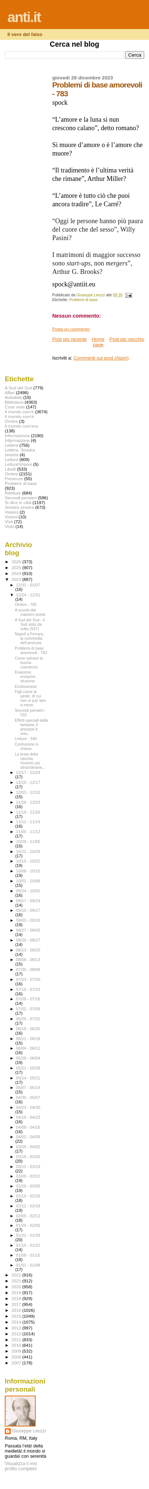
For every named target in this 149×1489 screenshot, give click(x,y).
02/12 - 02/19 (28, 1206)
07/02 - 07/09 (28, 1009)
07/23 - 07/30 (28, 979)
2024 (16, 573)
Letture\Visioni (18, 464)
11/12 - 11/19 (28, 822)
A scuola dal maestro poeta (30, 612)
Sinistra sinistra (19, 507)
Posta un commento (71, 329)
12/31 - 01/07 (28, 585)
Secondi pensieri (21, 497)
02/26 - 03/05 (28, 1186)
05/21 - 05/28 (28, 1068)
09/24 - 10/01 (28, 891)
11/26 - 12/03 (28, 802)
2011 (16, 1339)
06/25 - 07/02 (28, 1019)
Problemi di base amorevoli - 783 (31, 650)
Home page (98, 341)
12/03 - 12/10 (28, 792)
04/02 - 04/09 (28, 1137)
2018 (16, 1298)
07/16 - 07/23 (28, 989)
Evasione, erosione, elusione (25, 676)
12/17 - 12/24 (28, 772)
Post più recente (69, 339)
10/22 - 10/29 (28, 851)
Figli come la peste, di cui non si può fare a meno (30, 698)
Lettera (11, 445)
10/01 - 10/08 (28, 881)
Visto (9, 526)
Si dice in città (18, 502)
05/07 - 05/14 (28, 1087)
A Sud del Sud (18, 387)
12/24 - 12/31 (28, 595)
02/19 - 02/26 (28, 1196)
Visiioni (11, 512)
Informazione (17, 435)
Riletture (13, 492)
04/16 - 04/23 (28, 1117)
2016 (16, 1310)
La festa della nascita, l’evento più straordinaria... (30, 761)
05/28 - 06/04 (28, 1058)
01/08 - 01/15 (28, 1255)
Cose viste (15, 406)
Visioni (11, 516)
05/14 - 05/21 (28, 1078)
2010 (16, 1345)
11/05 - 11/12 (28, 831)
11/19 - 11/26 (28, 812)
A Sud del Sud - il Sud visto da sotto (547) (30, 624)
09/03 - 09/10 (28, 920)
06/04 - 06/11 (28, 1048)
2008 (16, 1356)
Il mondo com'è (19, 411)
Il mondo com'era (21, 426)
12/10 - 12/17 (28, 782)
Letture (11, 459)
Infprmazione (17, 440)
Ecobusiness (26, 686)
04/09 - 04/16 (28, 1127)
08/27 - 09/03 (28, 930)
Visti (9, 521)
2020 (16, 1286)
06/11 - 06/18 (28, 1038)
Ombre (11, 473)
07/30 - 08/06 (28, 969)
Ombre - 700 (25, 604)
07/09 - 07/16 (28, 999)
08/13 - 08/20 (28, 950)
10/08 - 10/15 (28, 871)
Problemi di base (83, 300)
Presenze (14, 478)
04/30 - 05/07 (28, 1097)
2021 (16, 1280)
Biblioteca (14, 402)
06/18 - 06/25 (28, 1028)
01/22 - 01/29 (28, 1235)
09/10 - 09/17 (28, 910)
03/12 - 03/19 (28, 1166)
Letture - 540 (26, 738)
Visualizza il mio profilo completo (21, 1466)
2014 (16, 1322)
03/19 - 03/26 (28, 1156)
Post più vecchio (126, 339)
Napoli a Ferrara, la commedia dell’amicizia (29, 638)
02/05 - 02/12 (28, 1216)
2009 (16, 1351)
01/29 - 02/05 (28, 1225)
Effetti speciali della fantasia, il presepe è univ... (31, 727)
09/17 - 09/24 (28, 901)
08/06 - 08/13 (28, 959)
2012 (16, 1333)
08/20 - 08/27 (28, 940)
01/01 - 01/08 (28, 1265)
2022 (16, 1274)
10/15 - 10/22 (28, 861)
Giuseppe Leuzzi (29, 1430)
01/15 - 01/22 (28, 1245)
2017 (16, 1304)
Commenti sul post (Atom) (101, 358)
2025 (16, 567)
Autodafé (13, 397)
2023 (16, 579)
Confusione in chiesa (27, 746)
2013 (16, 1327)
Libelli (10, 469)
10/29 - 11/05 (28, 841)
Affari (10, 392)
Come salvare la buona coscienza (29, 662)
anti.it (23, 17)
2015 (16, 1316)
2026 (16, 561)
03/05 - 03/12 (28, 1176)
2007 (16, 1362)
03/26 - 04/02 (28, 1147)
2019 (16, 1292)
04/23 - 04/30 (28, 1107)
